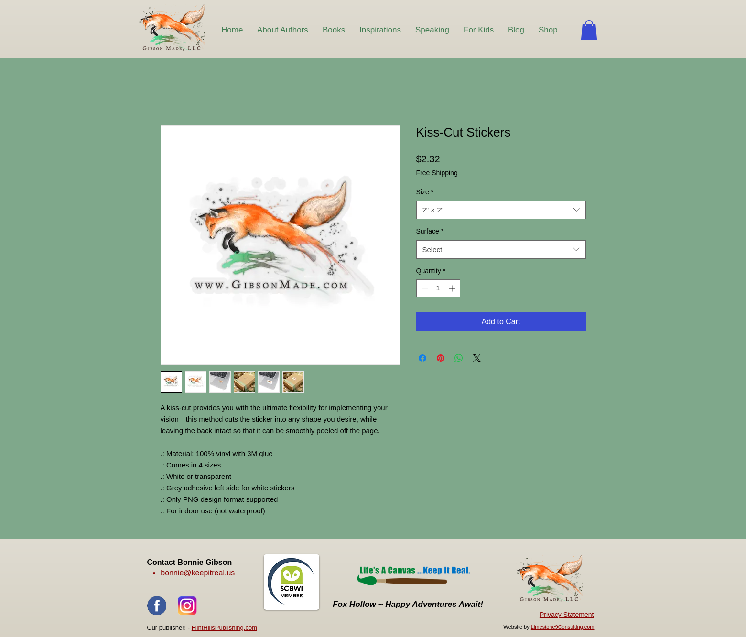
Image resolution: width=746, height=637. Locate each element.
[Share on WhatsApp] (459, 358)
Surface (430, 231)
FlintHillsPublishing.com (224, 627)
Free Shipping (437, 173)
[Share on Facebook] (422, 358)
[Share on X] (477, 358)
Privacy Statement (567, 614)
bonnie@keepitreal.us (198, 573)
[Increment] (453, 288)
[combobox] (501, 210)
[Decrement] (424, 288)
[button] (589, 30)
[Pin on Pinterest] (440, 358)
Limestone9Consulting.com (563, 627)
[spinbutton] (438, 288)
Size (425, 192)
